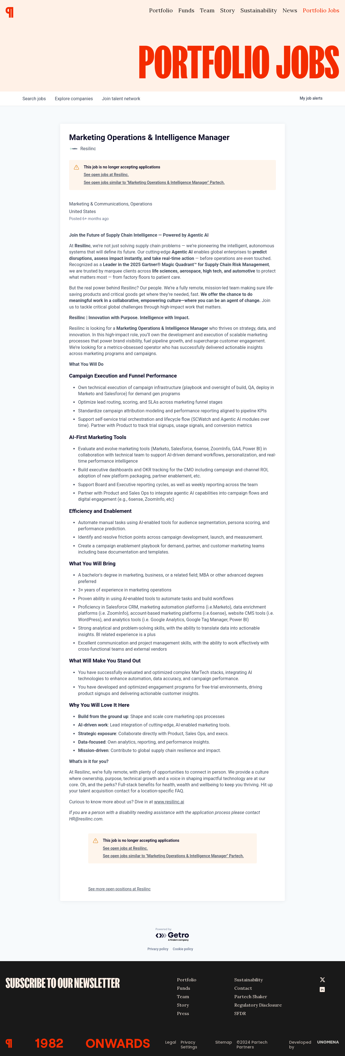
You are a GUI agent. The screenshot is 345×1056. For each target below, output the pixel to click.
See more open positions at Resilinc (119, 889)
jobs (34, 98)
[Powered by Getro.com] (172, 935)
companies (74, 98)
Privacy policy (157, 949)
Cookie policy (183, 949)
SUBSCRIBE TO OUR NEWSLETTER (63, 983)
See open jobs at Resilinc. (106, 174)
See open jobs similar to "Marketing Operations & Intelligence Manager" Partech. (154, 182)
